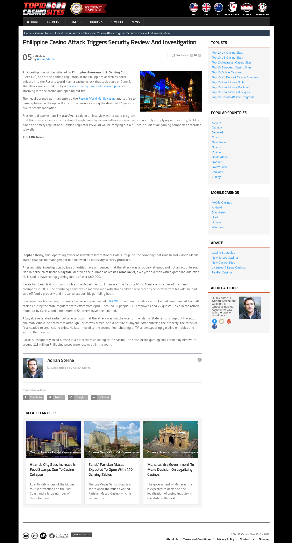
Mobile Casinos (222, 202)
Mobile (117, 22)
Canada (217, 127)
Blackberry (219, 212)
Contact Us (247, 539)
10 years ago (126, 452)
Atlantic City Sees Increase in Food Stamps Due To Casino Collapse (53, 469)
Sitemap (264, 539)
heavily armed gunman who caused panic (95, 86)
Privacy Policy (225, 539)
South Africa (220, 157)
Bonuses (96, 22)
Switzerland (219, 167)
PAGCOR (113, 301)
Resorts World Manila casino (98, 98)
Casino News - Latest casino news (57, 33)
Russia (216, 152)
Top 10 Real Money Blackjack (231, 92)
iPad (215, 217)
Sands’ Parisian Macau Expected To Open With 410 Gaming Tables (108, 469)
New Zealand (220, 142)
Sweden (217, 162)
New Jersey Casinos (225, 257)
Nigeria (216, 147)
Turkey (216, 177)
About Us (172, 539)
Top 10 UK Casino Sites (227, 52)
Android (217, 207)
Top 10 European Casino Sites (231, 67)
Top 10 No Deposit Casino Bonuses (234, 77)
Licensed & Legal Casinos (228, 267)
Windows (218, 227)
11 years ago (67, 452)
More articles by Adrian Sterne (68, 367)
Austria (216, 122)
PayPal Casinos (222, 272)
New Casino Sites (223, 262)
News (136, 22)
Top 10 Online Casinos (226, 72)
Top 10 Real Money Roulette (230, 87)
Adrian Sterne (45, 59)
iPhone (216, 222)
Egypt (215, 137)
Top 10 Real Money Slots (228, 82)
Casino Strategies (223, 252)
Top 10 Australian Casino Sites (231, 62)
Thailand (217, 172)
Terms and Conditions (197, 539)
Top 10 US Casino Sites (227, 57)
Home (33, 22)
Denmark (218, 132)
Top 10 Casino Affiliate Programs (233, 97)
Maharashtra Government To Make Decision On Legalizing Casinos (170, 469)
